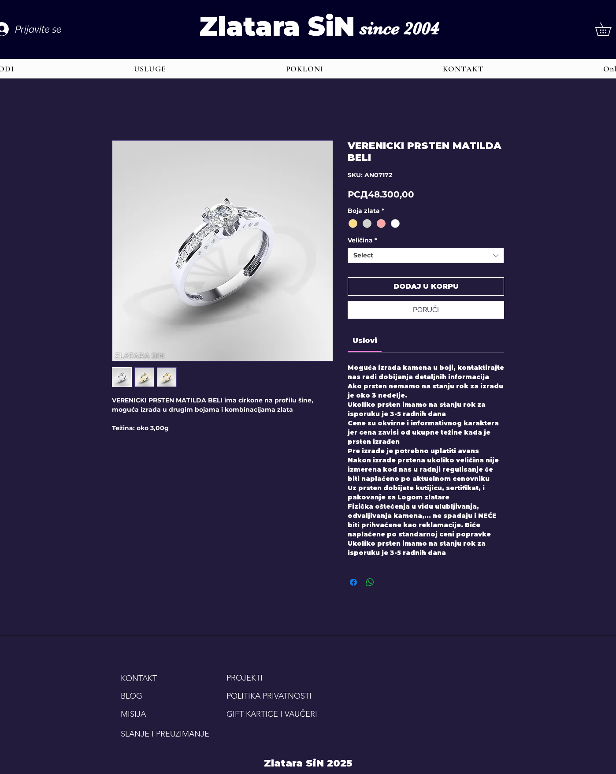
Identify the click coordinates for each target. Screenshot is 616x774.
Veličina (362, 240)
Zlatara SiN (277, 26)
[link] (365, 340)
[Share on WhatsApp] (370, 582)
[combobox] (426, 255)
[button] (150, 68)
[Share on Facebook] (353, 582)
